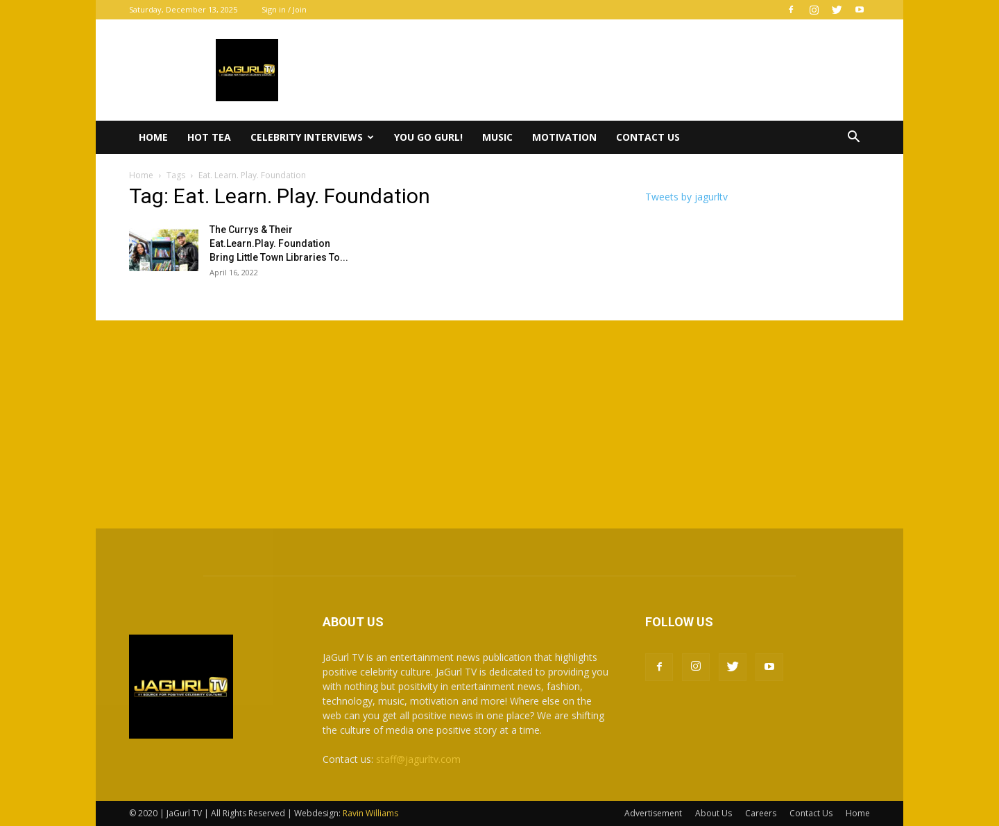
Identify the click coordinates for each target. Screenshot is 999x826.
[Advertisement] (499, 424)
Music (497, 137)
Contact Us (648, 137)
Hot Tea (209, 137)
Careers (760, 813)
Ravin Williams (371, 813)
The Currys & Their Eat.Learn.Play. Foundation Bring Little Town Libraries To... (279, 243)
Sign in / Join (284, 9)
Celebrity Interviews (312, 137)
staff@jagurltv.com (418, 759)
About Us (713, 813)
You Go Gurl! (428, 137)
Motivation (564, 137)
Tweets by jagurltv (686, 196)
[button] (853, 138)
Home (153, 137)
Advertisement (653, 813)
